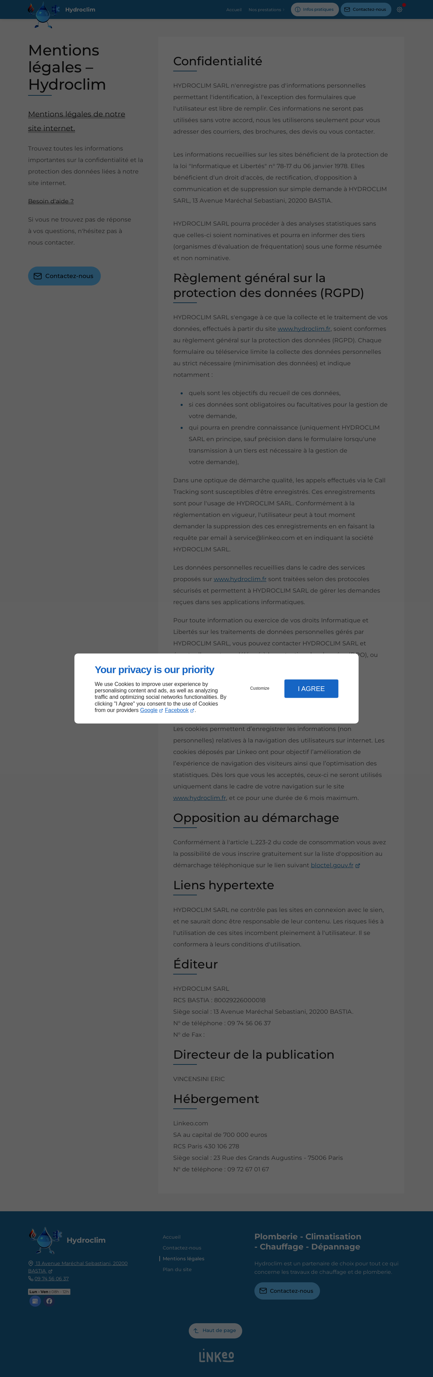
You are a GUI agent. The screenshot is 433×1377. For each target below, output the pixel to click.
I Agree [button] (311, 688)
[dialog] (216, 688)
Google (149, 710)
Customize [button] (260, 688)
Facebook (177, 710)
